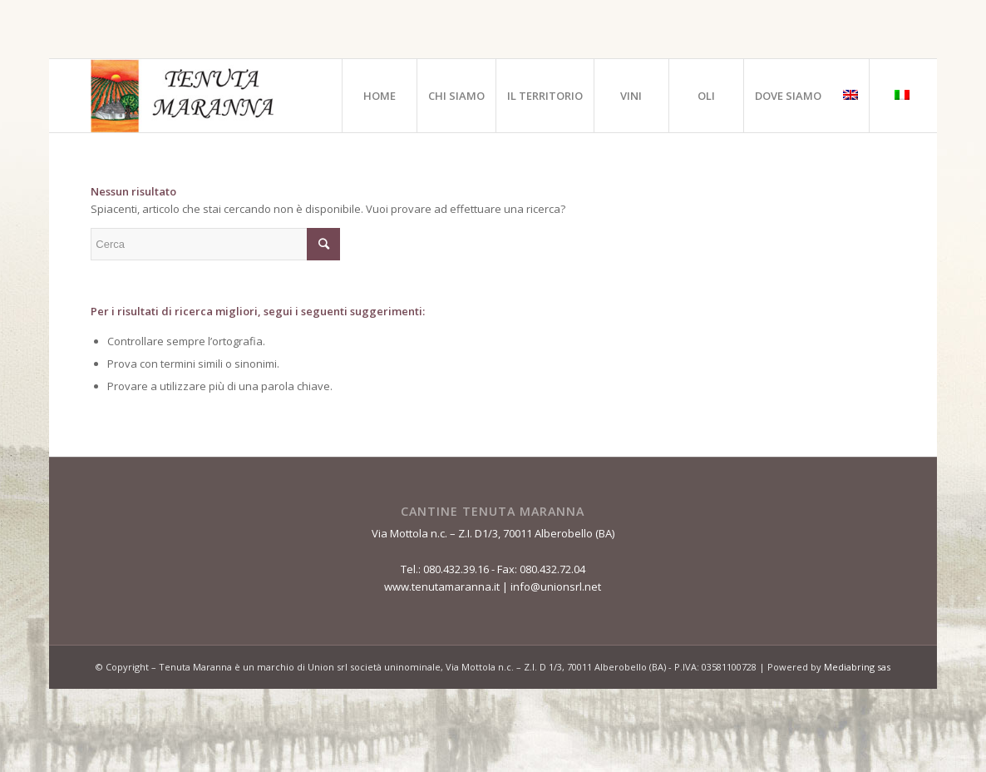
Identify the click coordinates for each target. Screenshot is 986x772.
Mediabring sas (857, 667)
